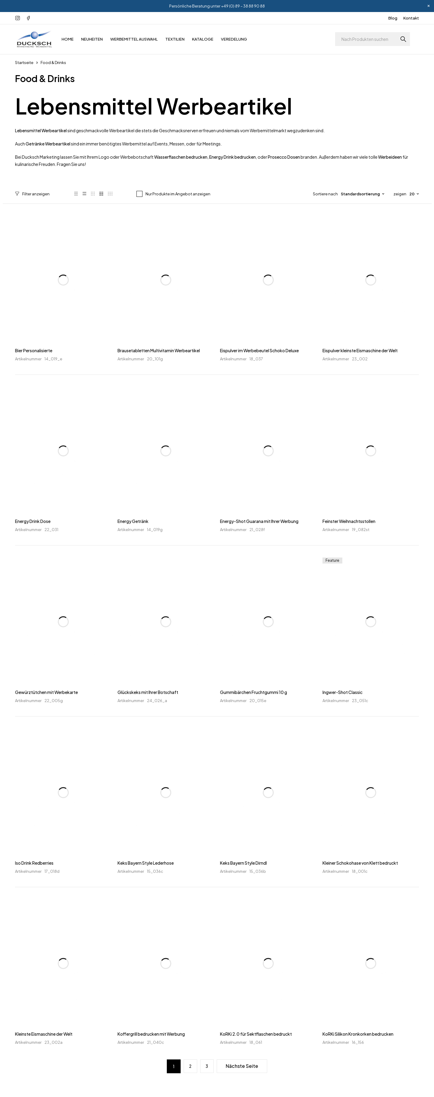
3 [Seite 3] (207, 1066)
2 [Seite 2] (190, 1066)
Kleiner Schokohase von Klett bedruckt (360, 862)
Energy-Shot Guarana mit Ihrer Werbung (259, 521)
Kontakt (411, 18)
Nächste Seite (242, 1066)
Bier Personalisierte (33, 350)
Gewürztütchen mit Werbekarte (46, 692)
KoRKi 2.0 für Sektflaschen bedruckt (256, 1033)
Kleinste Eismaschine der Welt (43, 1033)
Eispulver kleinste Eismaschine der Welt (360, 350)
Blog (392, 18)
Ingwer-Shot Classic (342, 692)
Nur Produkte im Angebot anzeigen (177, 193)
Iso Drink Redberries (34, 862)
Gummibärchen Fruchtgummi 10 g (253, 692)
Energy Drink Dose (32, 521)
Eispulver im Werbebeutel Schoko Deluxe (259, 350)
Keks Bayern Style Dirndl (243, 862)
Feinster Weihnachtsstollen (348, 521)
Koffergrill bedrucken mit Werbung (151, 1033)
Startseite (24, 62)
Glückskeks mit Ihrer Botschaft (148, 692)
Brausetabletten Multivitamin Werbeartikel (159, 350)
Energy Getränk (133, 521)
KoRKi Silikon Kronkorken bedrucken (357, 1033)
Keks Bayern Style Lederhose (146, 862)
